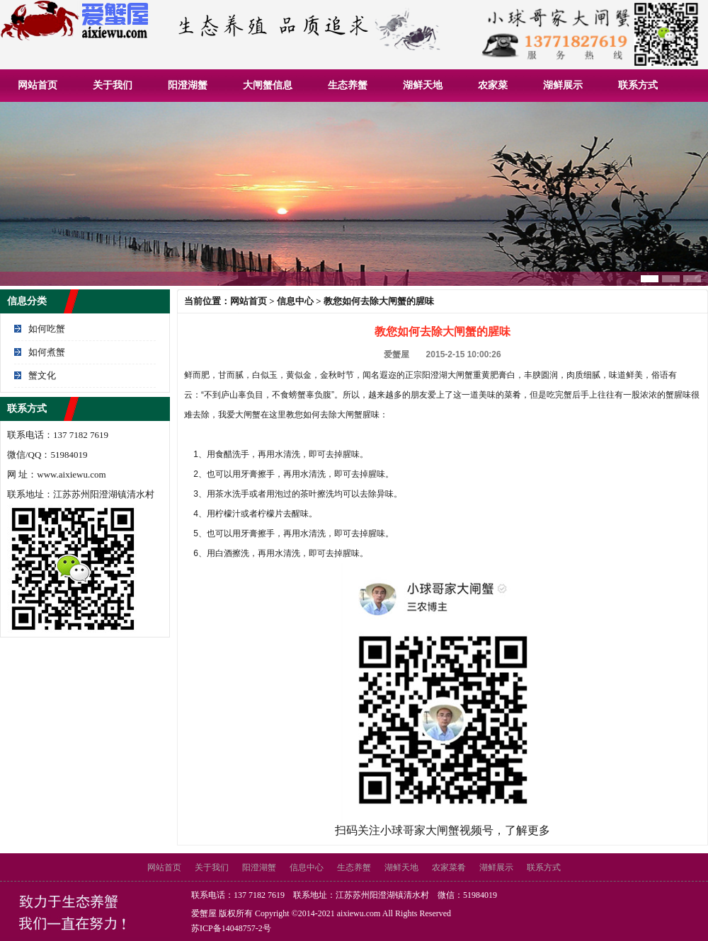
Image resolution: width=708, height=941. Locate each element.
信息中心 (295, 301)
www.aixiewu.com (71, 474)
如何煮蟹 (46, 352)
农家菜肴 (449, 867)
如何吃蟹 (46, 328)
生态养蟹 (347, 85)
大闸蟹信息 (267, 85)
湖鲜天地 (422, 85)
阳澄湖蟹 (187, 85)
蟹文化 (42, 375)
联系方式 (638, 85)
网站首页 (37, 85)
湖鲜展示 (563, 85)
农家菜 (493, 85)
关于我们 (112, 85)
